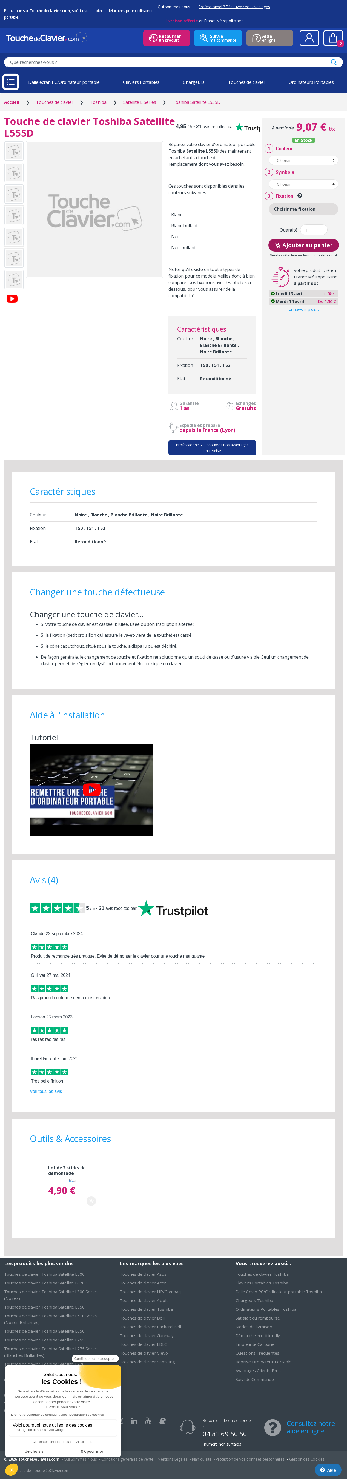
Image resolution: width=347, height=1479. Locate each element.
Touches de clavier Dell (142, 1318)
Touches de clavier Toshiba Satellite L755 (44, 1340)
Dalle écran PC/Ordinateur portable (64, 82)
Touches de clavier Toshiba (146, 1309)
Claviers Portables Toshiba (262, 1283)
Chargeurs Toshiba (254, 1300)
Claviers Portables (141, 82)
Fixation (279, 196)
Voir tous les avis (46, 1091)
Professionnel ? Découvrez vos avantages (234, 6)
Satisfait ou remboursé (258, 1318)
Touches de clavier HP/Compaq (150, 1291)
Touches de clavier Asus (143, 1274)
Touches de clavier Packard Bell (150, 1326)
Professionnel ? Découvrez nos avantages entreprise (212, 447)
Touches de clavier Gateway (147, 1335)
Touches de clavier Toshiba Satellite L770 (44, 1364)
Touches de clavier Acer (143, 1283)
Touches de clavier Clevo (144, 1353)
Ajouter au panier (303, 244)
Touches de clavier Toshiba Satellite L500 (44, 1274)
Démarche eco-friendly (258, 1335)
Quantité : (289, 230)
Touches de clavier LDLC (143, 1344)
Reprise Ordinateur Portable (264, 1361)
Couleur (278, 149)
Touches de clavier (246, 82)
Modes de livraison (254, 1326)
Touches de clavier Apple (144, 1300)
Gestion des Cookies (307, 1459)
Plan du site (201, 1459)
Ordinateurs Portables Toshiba (266, 1309)
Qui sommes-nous (174, 6)
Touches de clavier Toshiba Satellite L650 (44, 1331)
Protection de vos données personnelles (250, 1459)
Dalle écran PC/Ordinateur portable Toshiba (279, 1291)
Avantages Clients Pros (258, 1370)
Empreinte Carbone (255, 1344)
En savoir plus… (303, 309)
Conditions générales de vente (127, 1459)
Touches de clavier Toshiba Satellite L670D (45, 1283)
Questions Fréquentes (257, 1353)
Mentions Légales (172, 1459)
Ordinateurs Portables (311, 82)
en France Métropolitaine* (204, 20)
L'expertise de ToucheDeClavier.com (39, 1470)
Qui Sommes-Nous (80, 1459)
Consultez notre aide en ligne (311, 1427)
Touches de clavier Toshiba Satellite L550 (44, 1307)
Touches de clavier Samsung (147, 1361)
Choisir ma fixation (295, 209)
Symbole (279, 172)
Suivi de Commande (255, 1379)
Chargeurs (194, 82)
